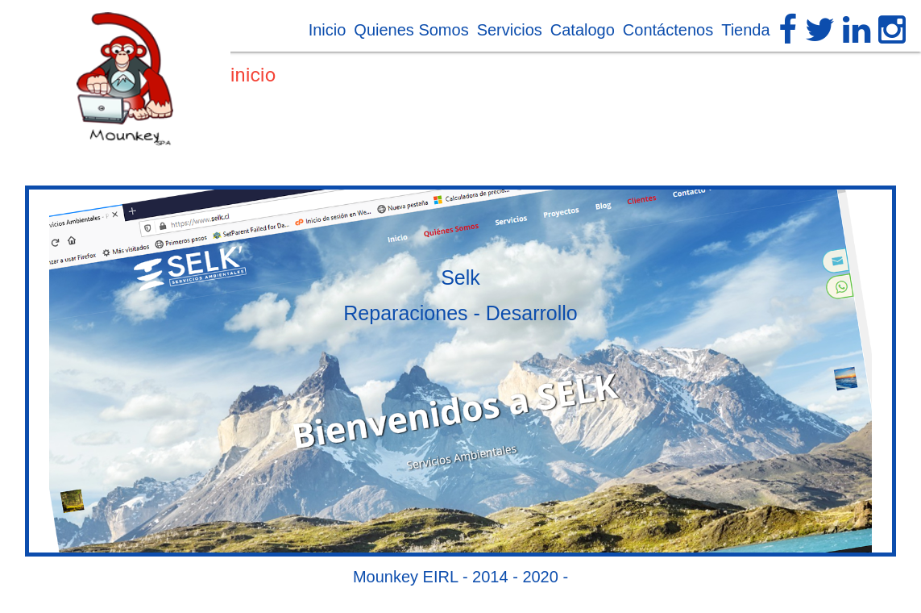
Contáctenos (668, 30)
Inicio (327, 30)
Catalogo (582, 30)
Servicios (509, 30)
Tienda (745, 30)
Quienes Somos (411, 30)
